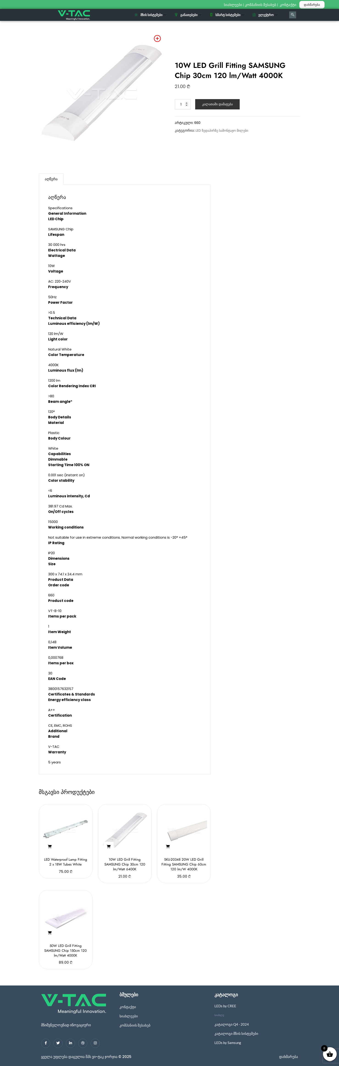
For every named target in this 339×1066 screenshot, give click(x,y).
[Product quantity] (183, 104)
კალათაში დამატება (217, 104)
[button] (49, 847)
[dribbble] (82, 1043)
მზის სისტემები (150, 14)
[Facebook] (45, 1043)
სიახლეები (233, 5)
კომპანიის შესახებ (260, 5)
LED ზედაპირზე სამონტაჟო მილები (222, 130)
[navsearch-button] (292, 14)
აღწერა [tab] (51, 179)
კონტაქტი (288, 5)
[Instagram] (95, 1043)
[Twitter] (58, 1043)
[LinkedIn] (70, 1043)
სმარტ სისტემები (227, 14)
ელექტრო (265, 14)
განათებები (188, 14)
